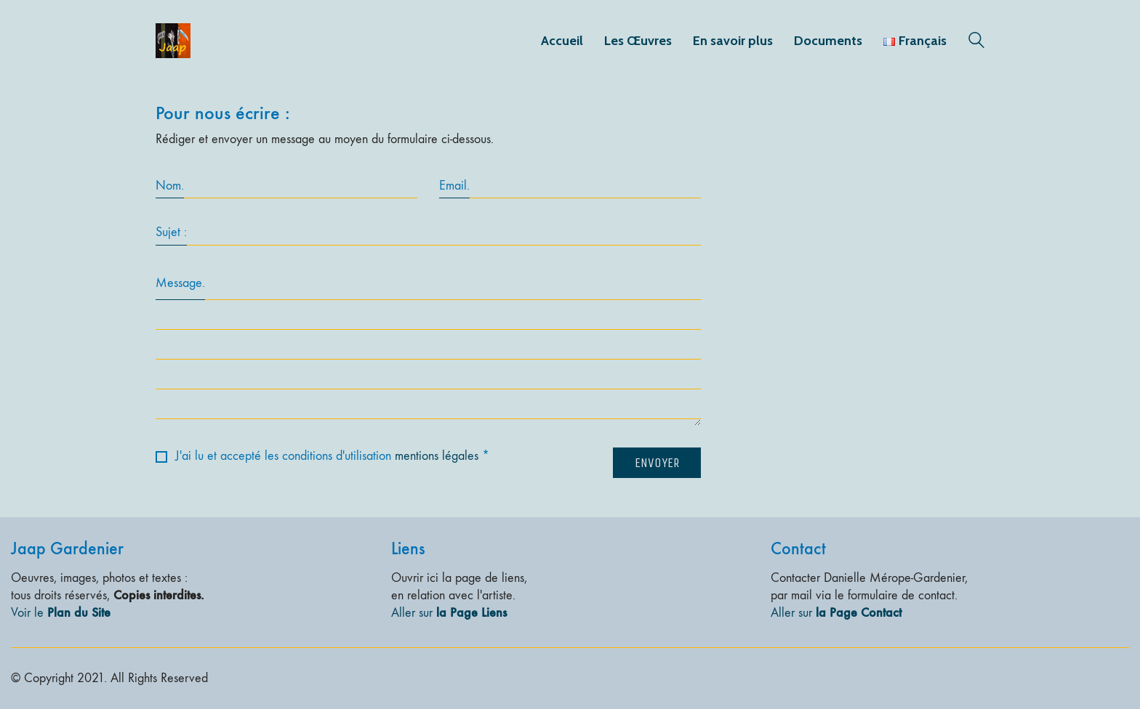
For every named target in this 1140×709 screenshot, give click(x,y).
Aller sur (449, 612)
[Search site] (976, 42)
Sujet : (171, 232)
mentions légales (436, 455)
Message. (180, 283)
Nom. (170, 185)
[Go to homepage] (173, 40)
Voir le (61, 612)
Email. (454, 185)
